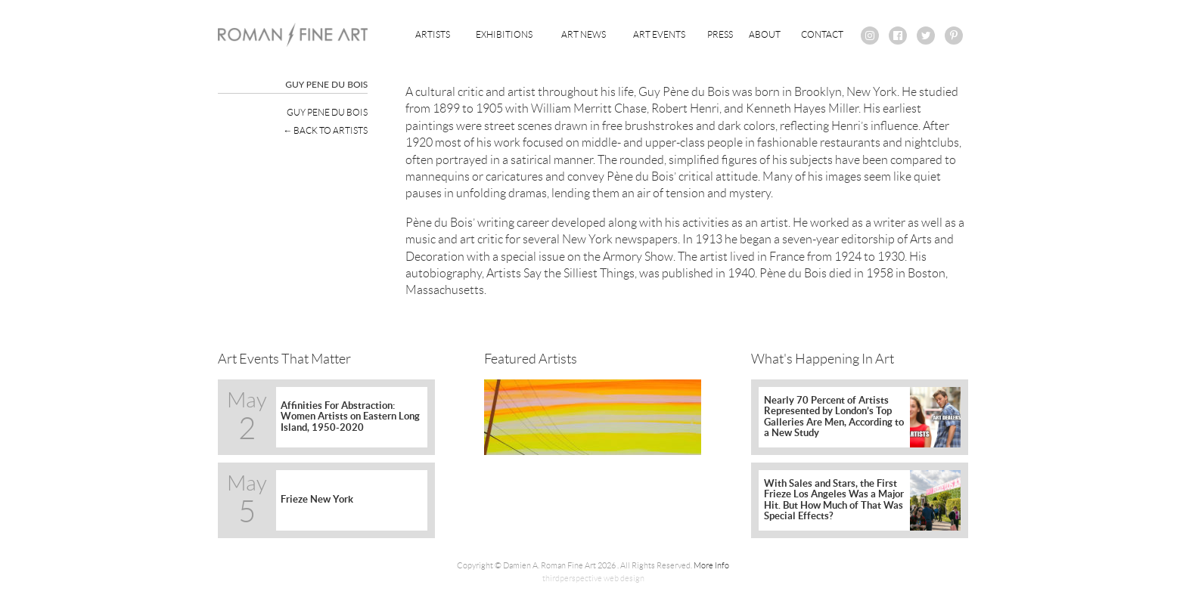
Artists (432, 34)
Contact (822, 34)
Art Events (659, 34)
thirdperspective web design (593, 578)
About (765, 34)
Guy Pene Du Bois (327, 112)
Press (720, 34)
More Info (711, 565)
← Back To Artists (325, 130)
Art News (583, 34)
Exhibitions (504, 34)
